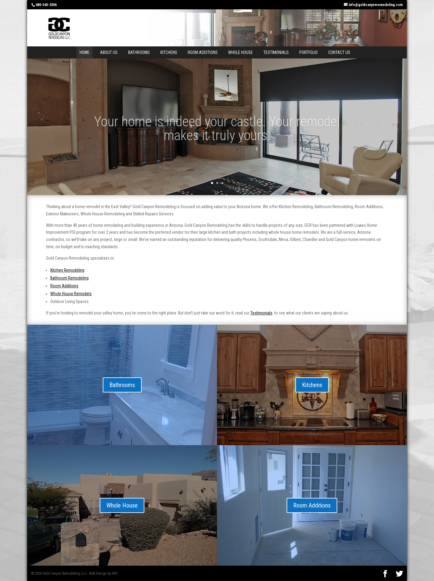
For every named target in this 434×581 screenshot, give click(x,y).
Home (85, 52)
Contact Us (339, 52)
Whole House (240, 52)
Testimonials (276, 52)
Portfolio (308, 52)
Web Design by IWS (103, 573)
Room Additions (203, 52)
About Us (109, 52)
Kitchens (168, 52)
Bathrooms (139, 52)
